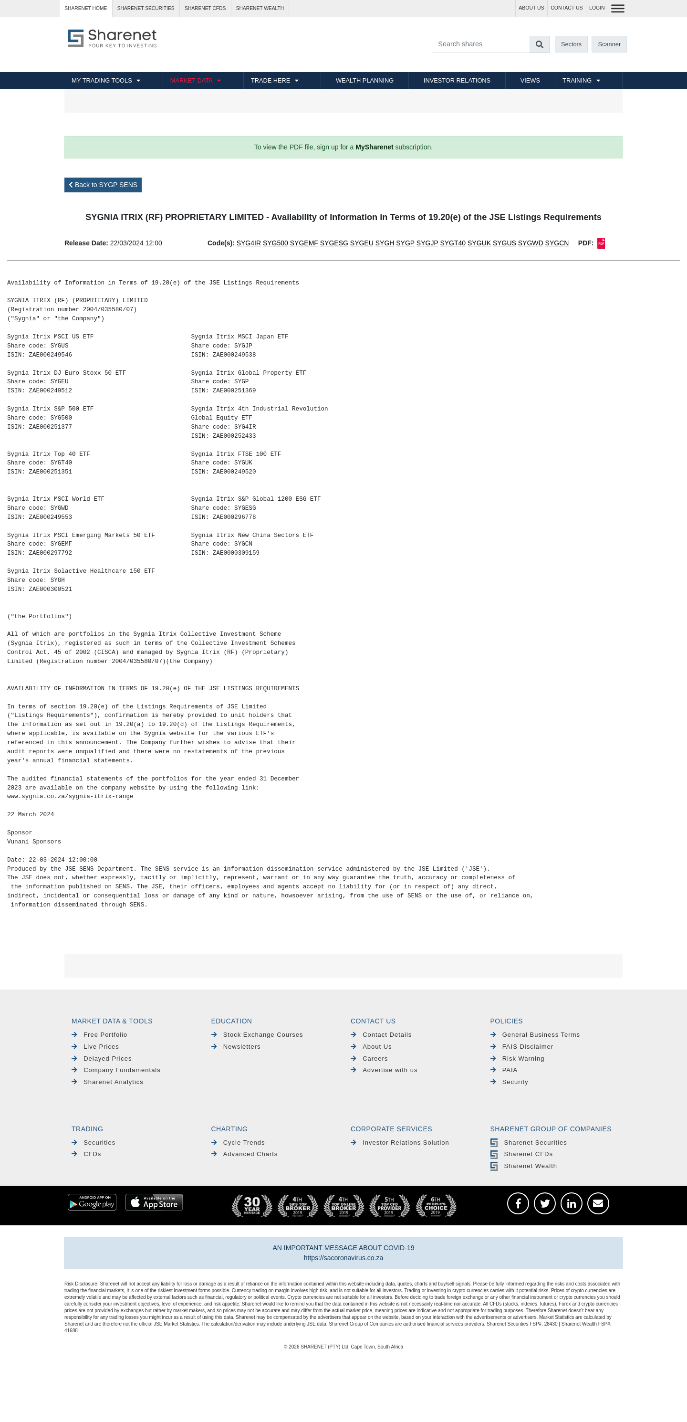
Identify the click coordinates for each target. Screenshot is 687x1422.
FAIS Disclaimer (522, 1046)
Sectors (571, 44)
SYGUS (504, 243)
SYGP (405, 243)
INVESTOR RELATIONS (457, 80)
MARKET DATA (191, 80)
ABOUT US (531, 8)
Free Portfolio (99, 1034)
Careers (369, 1058)
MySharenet (374, 147)
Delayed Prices (102, 1058)
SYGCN (557, 243)
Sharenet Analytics (108, 1081)
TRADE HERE (270, 80)
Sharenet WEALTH (260, 8)
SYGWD (530, 243)
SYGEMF (304, 243)
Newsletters (236, 1046)
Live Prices (95, 1046)
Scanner (609, 44)
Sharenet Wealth (523, 1165)
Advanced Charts (244, 1154)
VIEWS (530, 80)
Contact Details (381, 1034)
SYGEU (362, 243)
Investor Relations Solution (400, 1142)
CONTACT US (567, 8)
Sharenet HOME (85, 8)
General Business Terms (535, 1034)
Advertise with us (384, 1070)
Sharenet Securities (528, 1142)
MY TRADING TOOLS (102, 80)
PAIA (504, 1070)
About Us (371, 1046)
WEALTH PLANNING (365, 80)
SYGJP (427, 243)
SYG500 (275, 243)
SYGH (385, 243)
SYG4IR (249, 243)
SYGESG (334, 243)
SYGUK (479, 243)
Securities (93, 1142)
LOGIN (597, 8)
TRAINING (577, 80)
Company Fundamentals (116, 1070)
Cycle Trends (238, 1142)
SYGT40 (453, 243)
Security (509, 1081)
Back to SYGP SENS (103, 185)
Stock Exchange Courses (257, 1034)
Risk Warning (517, 1058)
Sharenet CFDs (205, 8)
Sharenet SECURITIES (146, 8)
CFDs (86, 1154)
